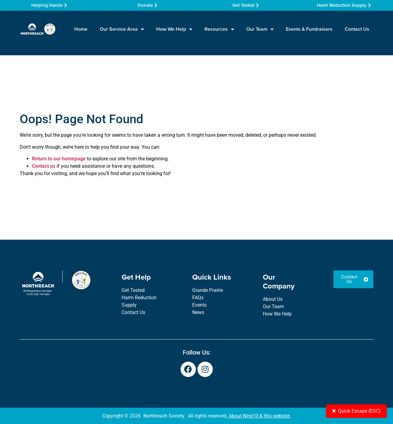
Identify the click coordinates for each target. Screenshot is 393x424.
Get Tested (133, 290)
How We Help (174, 29)
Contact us (43, 166)
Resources (219, 29)
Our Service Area (122, 29)
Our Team (260, 29)
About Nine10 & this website (259, 416)
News (198, 312)
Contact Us (357, 29)
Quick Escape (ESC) (356, 411)
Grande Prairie (207, 290)
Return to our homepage (59, 159)
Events (199, 305)
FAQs (198, 297)
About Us (272, 299)
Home (81, 29)
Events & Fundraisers (309, 29)
